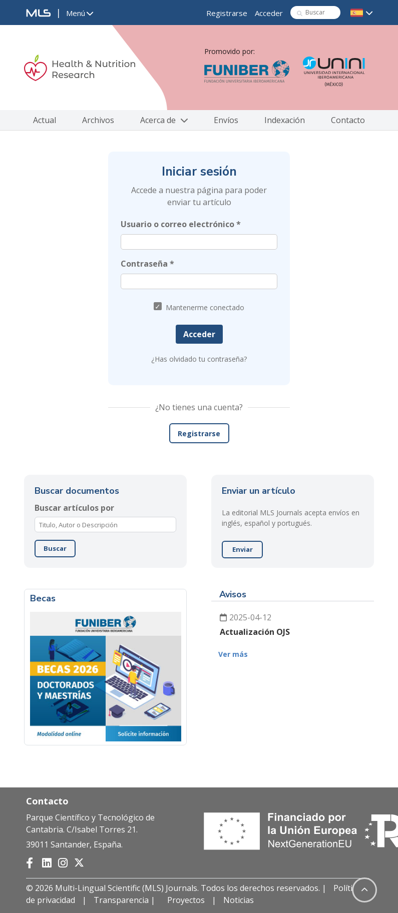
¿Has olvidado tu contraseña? (199, 359)
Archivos (98, 120)
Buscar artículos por (74, 507)
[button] (80, 14)
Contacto (348, 120)
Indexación (284, 120)
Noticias (238, 899)
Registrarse (226, 13)
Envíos (226, 120)
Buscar (55, 548)
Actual (44, 120)
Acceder (269, 13)
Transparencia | (125, 899)
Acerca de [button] (164, 120)
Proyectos (186, 899)
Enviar (242, 549)
